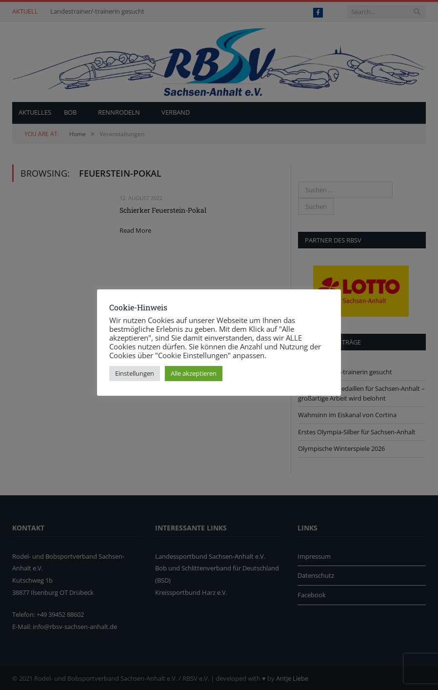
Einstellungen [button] (134, 373)
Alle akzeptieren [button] (194, 373)
